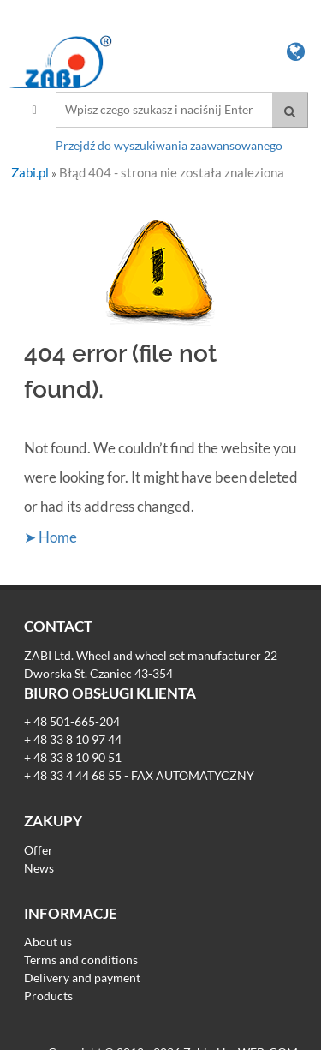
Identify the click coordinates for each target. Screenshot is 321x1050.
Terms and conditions (81, 959)
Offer (38, 850)
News (39, 868)
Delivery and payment (82, 977)
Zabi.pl (31, 172)
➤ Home (50, 537)
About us (48, 941)
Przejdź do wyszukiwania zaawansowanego (169, 145)
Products (48, 995)
